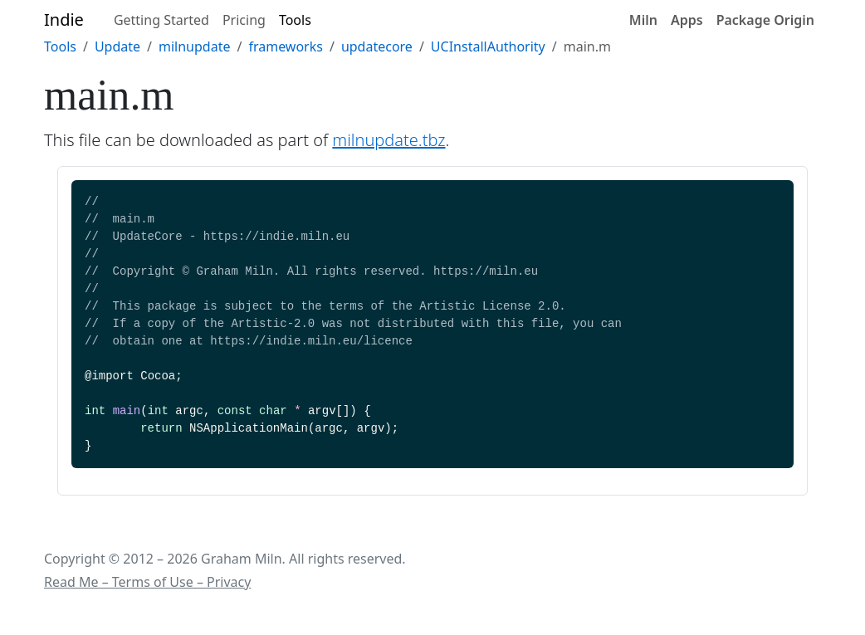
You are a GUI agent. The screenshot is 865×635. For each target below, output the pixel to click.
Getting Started (161, 20)
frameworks (285, 46)
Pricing (244, 20)
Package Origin (765, 20)
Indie (64, 19)
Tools (295, 20)
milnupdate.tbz (388, 140)
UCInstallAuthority (488, 46)
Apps (687, 20)
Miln (643, 20)
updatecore (377, 46)
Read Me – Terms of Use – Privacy (147, 582)
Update (117, 46)
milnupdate (194, 46)
